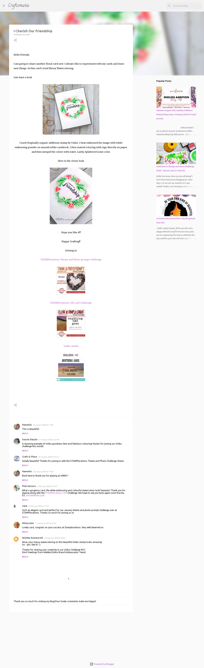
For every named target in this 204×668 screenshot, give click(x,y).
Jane (24, 506)
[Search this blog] (187, 5)
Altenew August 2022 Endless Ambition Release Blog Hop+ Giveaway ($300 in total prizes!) (176, 114)
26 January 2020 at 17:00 (43, 425)
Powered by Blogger (102, 664)
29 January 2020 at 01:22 (48, 457)
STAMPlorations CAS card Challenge (71, 302)
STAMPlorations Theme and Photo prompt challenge (71, 259)
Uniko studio (71, 346)
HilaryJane (28, 523)
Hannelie (27, 424)
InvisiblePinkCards (35, 495)
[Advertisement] (71, 636)
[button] (15, 40)
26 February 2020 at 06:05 (54, 538)
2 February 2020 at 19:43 (47, 486)
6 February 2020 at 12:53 (38, 506)
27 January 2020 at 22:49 (49, 440)
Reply (25, 433)
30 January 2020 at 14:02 (43, 472)
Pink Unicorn (29, 486)
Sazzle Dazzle (30, 439)
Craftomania (18, 5)
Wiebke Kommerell (32, 538)
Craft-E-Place (29, 456)
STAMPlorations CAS (56, 493)
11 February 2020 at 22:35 (45, 523)
